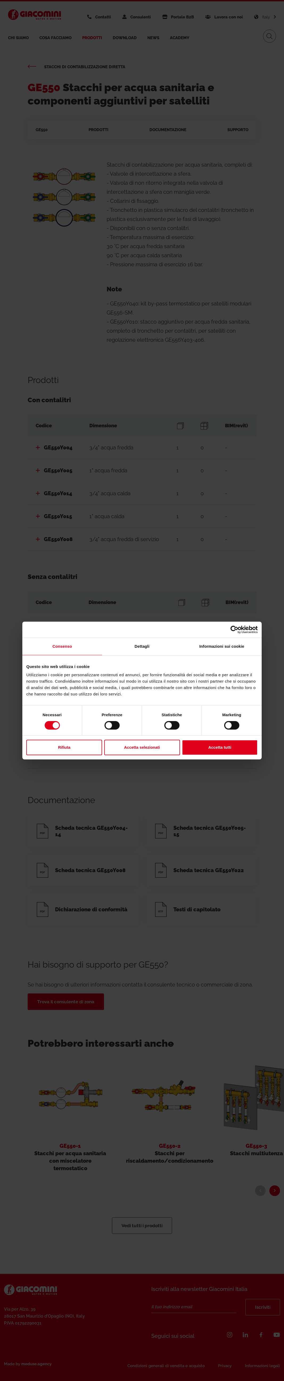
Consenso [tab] (62, 646)
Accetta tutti (219, 747)
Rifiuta (64, 747)
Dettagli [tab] (142, 646)
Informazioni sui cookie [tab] (221, 646)
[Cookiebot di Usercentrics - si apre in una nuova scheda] (234, 630)
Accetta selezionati (142, 747)
